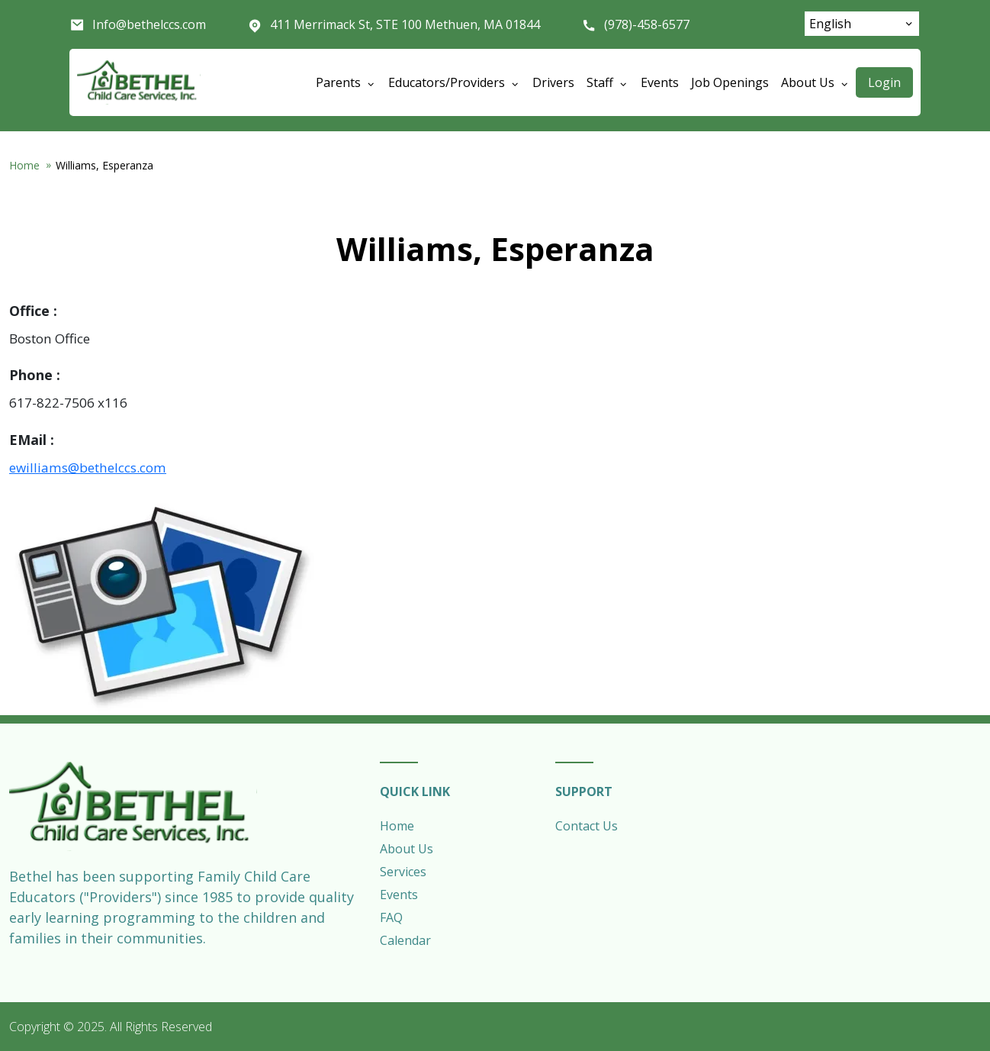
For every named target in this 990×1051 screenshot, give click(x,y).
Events (660, 82)
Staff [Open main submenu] (607, 82)
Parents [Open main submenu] (346, 82)
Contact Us (586, 825)
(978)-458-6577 (646, 24)
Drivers (553, 82)
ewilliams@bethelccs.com (87, 467)
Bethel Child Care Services (139, 82)
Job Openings (730, 82)
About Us (406, 848)
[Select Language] (862, 23)
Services (403, 871)
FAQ (391, 917)
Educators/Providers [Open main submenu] (454, 82)
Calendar (405, 940)
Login (884, 82)
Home (24, 165)
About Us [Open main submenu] (815, 82)
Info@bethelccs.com (149, 24)
